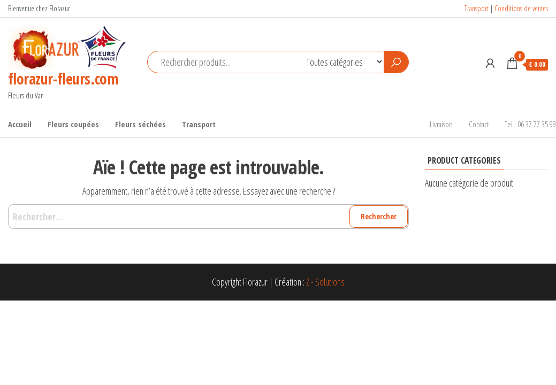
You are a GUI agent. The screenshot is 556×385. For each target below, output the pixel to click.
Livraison (441, 124)
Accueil (20, 124)
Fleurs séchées (140, 124)
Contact (479, 124)
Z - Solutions (325, 281)
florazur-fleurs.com (63, 78)
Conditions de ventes (521, 8)
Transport (476, 8)
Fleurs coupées (73, 124)
